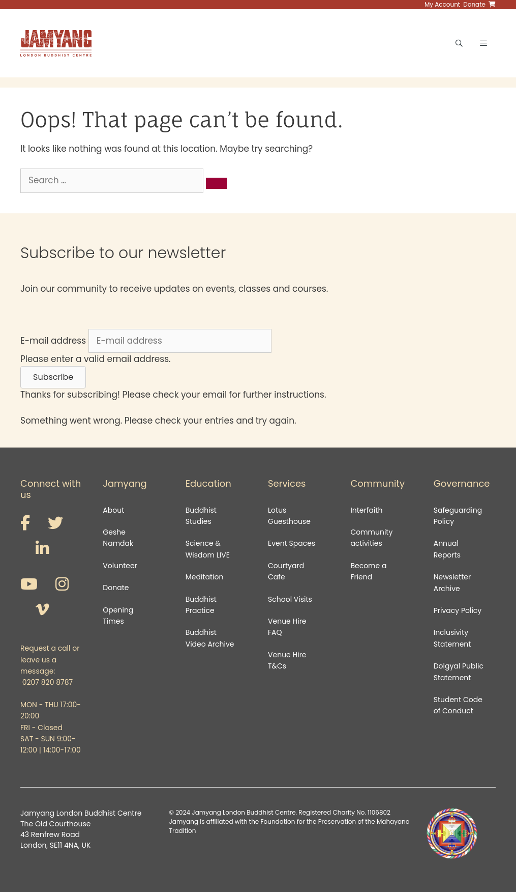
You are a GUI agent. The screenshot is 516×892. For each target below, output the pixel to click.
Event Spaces (291, 543)
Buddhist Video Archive (210, 638)
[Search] (216, 183)
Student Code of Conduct (458, 705)
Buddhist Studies (201, 515)
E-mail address (53, 340)
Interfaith (366, 510)
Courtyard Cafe (286, 571)
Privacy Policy (458, 610)
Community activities (371, 537)
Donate (116, 587)
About (113, 510)
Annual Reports (447, 549)
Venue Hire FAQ (287, 626)
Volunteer (120, 566)
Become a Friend (368, 571)
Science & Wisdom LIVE (208, 549)
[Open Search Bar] (459, 43)
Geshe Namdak (118, 537)
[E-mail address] (179, 341)
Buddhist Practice (201, 605)
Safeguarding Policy (458, 515)
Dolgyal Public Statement (458, 671)
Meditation (205, 577)
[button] (53, 377)
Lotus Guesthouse (289, 515)
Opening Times (118, 615)
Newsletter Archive (452, 582)
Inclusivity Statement (452, 638)
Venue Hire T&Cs (287, 660)
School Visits (290, 599)
